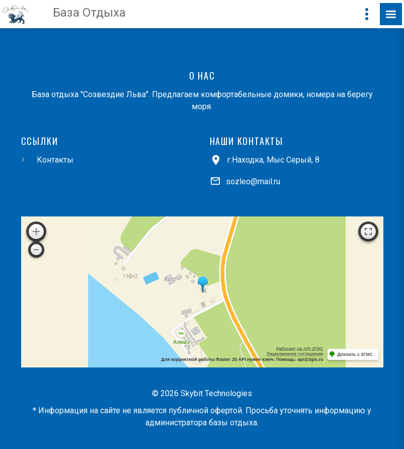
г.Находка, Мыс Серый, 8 (273, 160)
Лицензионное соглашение (295, 353)
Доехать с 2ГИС (355, 354)
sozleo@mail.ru (253, 181)
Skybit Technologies (216, 393)
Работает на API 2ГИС (299, 348)
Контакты (55, 160)
